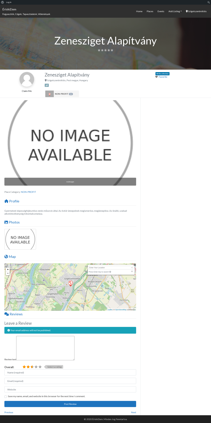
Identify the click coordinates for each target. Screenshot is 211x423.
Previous (8, 412)
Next (133, 412)
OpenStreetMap (121, 310)
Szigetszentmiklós (196, 11)
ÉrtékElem (9, 9)
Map (10, 256)
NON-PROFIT (64, 94)
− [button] (8, 273)
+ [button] (8, 269)
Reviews (13, 314)
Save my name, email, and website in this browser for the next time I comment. (46, 396)
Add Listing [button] (174, 11)
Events (161, 11)
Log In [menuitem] (8, 2)
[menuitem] (2, 2)
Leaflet (109, 310)
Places (150, 11)
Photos (12, 222)
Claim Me (27, 91)
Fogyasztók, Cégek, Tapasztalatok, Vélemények (26, 14)
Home (139, 11)
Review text (10, 359)
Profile (11, 201)
